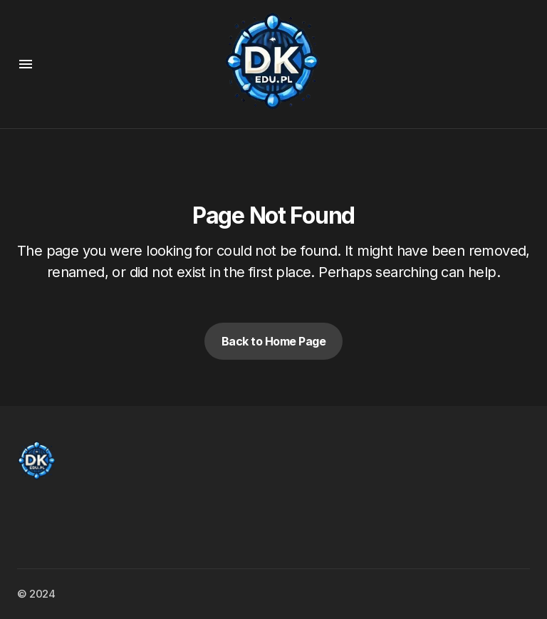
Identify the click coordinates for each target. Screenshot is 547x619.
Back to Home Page (274, 341)
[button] (25, 64)
